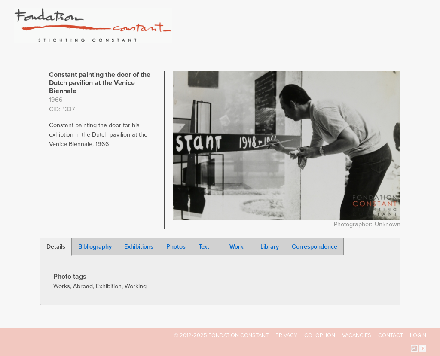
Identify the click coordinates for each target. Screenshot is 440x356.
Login (418, 335)
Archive (365, 39)
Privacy (286, 335)
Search (421, 38)
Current (396, 39)
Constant (294, 39)
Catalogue (331, 39)
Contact (390, 335)
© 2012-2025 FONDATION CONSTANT (221, 335)
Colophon (319, 335)
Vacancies (356, 335)
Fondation (257, 39)
